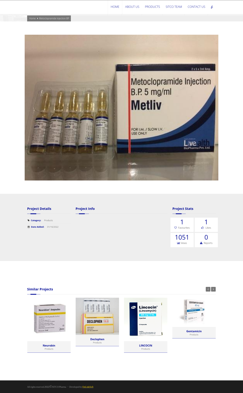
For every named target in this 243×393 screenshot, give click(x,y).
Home (32, 18)
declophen (97, 339)
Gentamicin (194, 331)
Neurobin (49, 345)
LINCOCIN (145, 345)
